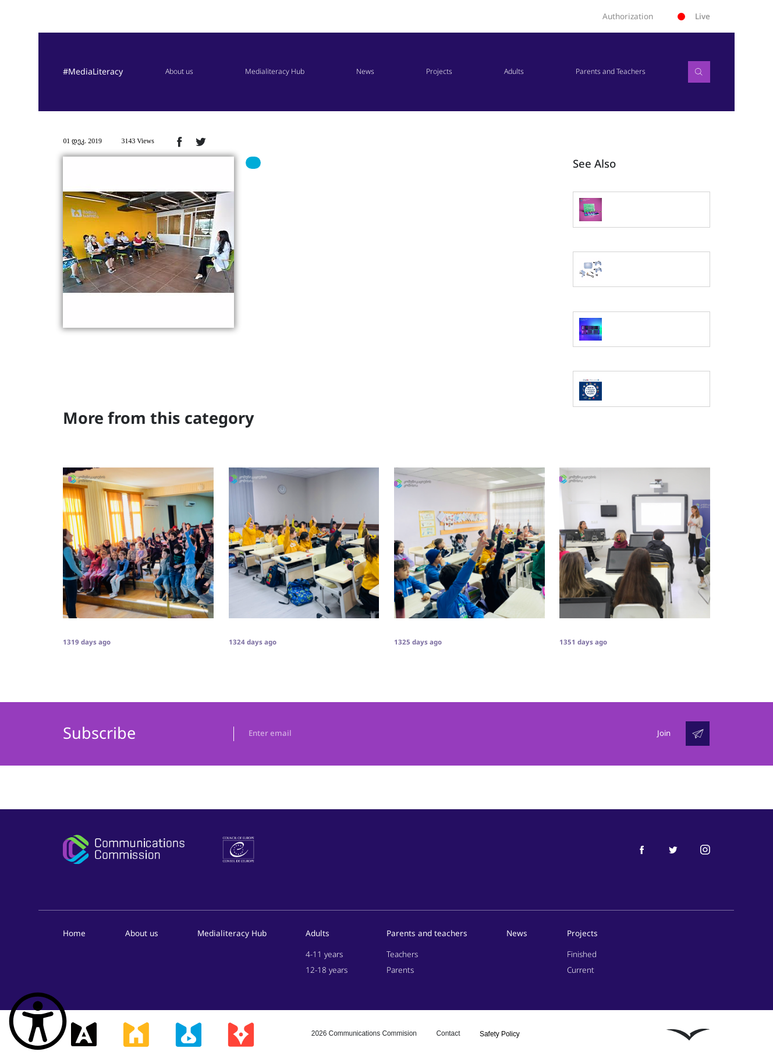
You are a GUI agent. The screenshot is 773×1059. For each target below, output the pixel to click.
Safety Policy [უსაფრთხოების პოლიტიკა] (500, 1034)
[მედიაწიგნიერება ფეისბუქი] (642, 849)
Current (580, 970)
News (365, 71)
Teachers (402, 954)
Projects (438, 71)
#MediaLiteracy (92, 71)
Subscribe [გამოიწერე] (99, 734)
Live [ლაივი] (694, 16)
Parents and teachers (426, 933)
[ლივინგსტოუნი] (688, 1034)
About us (178, 71)
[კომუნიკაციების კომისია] (124, 850)
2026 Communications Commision (364, 1033)
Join (664, 733)
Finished (582, 954)
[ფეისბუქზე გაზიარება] (179, 141)
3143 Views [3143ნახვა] (138, 141)
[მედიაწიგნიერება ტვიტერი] (673, 849)
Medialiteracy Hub (274, 71)
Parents (400, 970)
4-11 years (324, 954)
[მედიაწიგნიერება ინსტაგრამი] (705, 849)
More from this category (158, 418)
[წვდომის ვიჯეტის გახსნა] (38, 1021)
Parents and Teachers (611, 71)
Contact (448, 1033)
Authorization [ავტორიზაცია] (627, 16)
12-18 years (327, 970)
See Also (594, 164)
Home (74, 933)
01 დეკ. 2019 (82, 141)
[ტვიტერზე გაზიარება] (201, 141)
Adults (514, 71)
